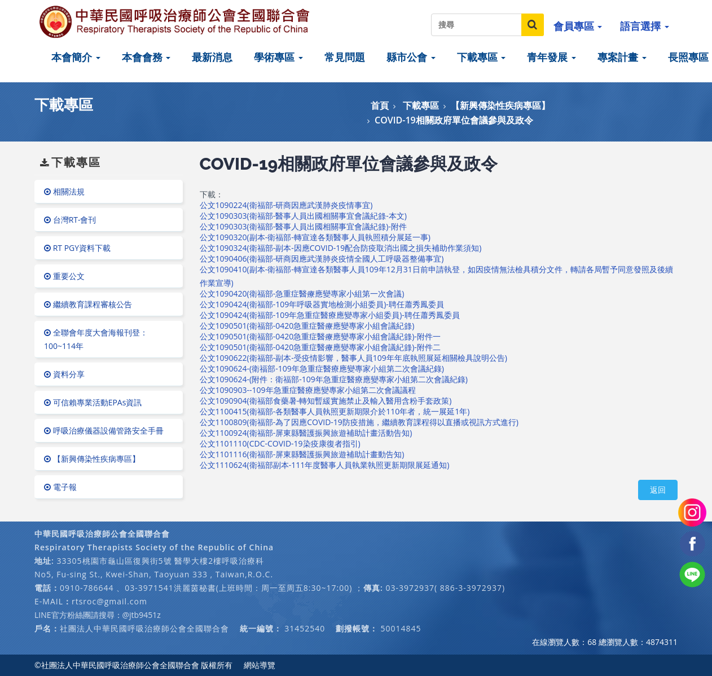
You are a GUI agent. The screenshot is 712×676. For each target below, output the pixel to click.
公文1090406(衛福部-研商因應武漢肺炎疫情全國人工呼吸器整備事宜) (322, 258)
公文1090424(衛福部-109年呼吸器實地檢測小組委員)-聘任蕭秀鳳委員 (322, 304)
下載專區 (421, 105)
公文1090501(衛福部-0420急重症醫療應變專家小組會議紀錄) (307, 325)
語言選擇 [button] (644, 26)
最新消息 (212, 57)
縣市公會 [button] (411, 57)
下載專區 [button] (481, 57)
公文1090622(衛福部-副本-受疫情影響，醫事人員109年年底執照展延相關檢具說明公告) (353, 357)
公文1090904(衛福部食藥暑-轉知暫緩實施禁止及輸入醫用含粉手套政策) (326, 400)
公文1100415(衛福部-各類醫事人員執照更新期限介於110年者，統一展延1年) (335, 411)
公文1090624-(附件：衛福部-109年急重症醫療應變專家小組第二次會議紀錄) (334, 379)
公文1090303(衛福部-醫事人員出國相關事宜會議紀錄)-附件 (303, 226)
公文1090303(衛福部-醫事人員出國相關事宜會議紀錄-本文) (303, 215)
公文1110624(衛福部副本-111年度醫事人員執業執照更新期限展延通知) (325, 464)
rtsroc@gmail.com (109, 601)
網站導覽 (259, 665)
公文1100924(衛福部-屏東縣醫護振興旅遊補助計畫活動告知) (306, 432)
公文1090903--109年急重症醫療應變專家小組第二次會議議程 (308, 390)
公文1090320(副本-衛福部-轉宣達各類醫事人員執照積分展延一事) (315, 237)
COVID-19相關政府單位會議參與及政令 (454, 120)
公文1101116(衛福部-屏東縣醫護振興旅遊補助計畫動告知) (302, 454)
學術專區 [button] (278, 57)
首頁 (380, 105)
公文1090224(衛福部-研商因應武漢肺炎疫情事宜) (286, 205)
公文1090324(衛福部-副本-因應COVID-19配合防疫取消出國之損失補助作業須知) (341, 247)
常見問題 (344, 57)
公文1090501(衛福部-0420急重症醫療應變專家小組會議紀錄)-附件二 (320, 347)
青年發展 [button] (551, 57)
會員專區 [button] (578, 26)
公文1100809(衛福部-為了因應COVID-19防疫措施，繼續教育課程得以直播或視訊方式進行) (359, 422)
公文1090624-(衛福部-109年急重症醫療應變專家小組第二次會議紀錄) (322, 368)
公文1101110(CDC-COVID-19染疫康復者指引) (280, 443)
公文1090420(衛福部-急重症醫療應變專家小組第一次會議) (302, 293)
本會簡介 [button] (75, 57)
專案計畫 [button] (622, 57)
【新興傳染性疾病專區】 (500, 105)
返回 (658, 489)
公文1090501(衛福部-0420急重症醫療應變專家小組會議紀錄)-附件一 (320, 336)
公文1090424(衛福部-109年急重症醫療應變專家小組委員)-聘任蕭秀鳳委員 (330, 315)
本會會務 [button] (146, 57)
